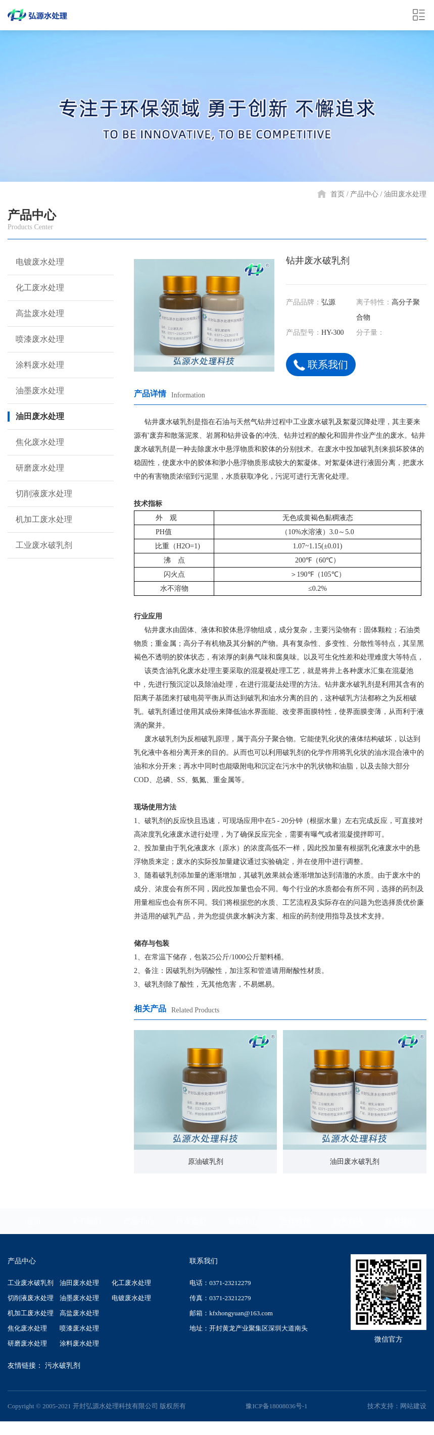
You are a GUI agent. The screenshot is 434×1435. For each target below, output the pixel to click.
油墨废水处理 (35, 391)
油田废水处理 (405, 194)
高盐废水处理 (35, 314)
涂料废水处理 (35, 365)
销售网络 (348, 1221)
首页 (337, 194)
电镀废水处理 (35, 262)
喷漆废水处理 (35, 339)
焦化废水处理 (35, 442)
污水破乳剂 (62, 1365)
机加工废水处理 (39, 520)
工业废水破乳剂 (39, 545)
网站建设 (413, 1406)
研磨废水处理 (35, 468)
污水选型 (191, 1221)
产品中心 (364, 194)
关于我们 (86, 1221)
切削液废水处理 (39, 494)
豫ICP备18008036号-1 (276, 1406)
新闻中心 (243, 1221)
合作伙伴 (295, 1221)
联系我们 (322, 365)
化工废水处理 (35, 288)
